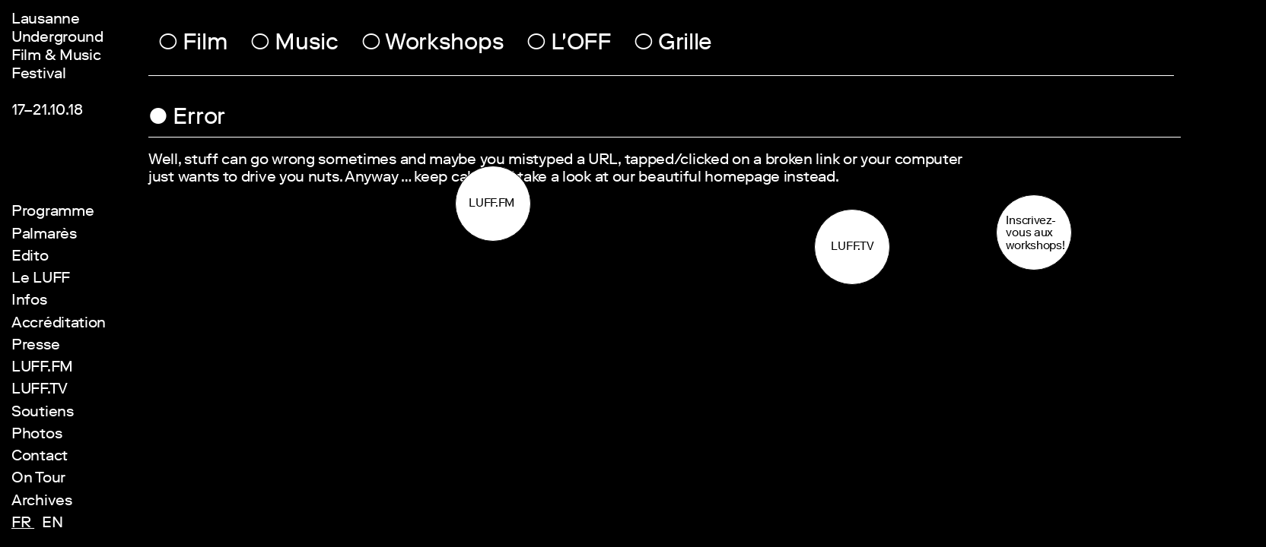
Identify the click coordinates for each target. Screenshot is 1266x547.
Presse (35, 346)
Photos (36, 435)
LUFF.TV (39, 390)
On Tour (38, 479)
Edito (30, 257)
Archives (41, 502)
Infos (29, 301)
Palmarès (44, 235)
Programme (52, 212)
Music (294, 44)
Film (192, 44)
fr (22, 524)
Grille (673, 44)
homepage (742, 178)
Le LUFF (40, 279)
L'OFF (568, 44)
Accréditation (58, 324)
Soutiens (42, 413)
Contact (39, 457)
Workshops (432, 44)
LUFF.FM (42, 368)
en (52, 524)
